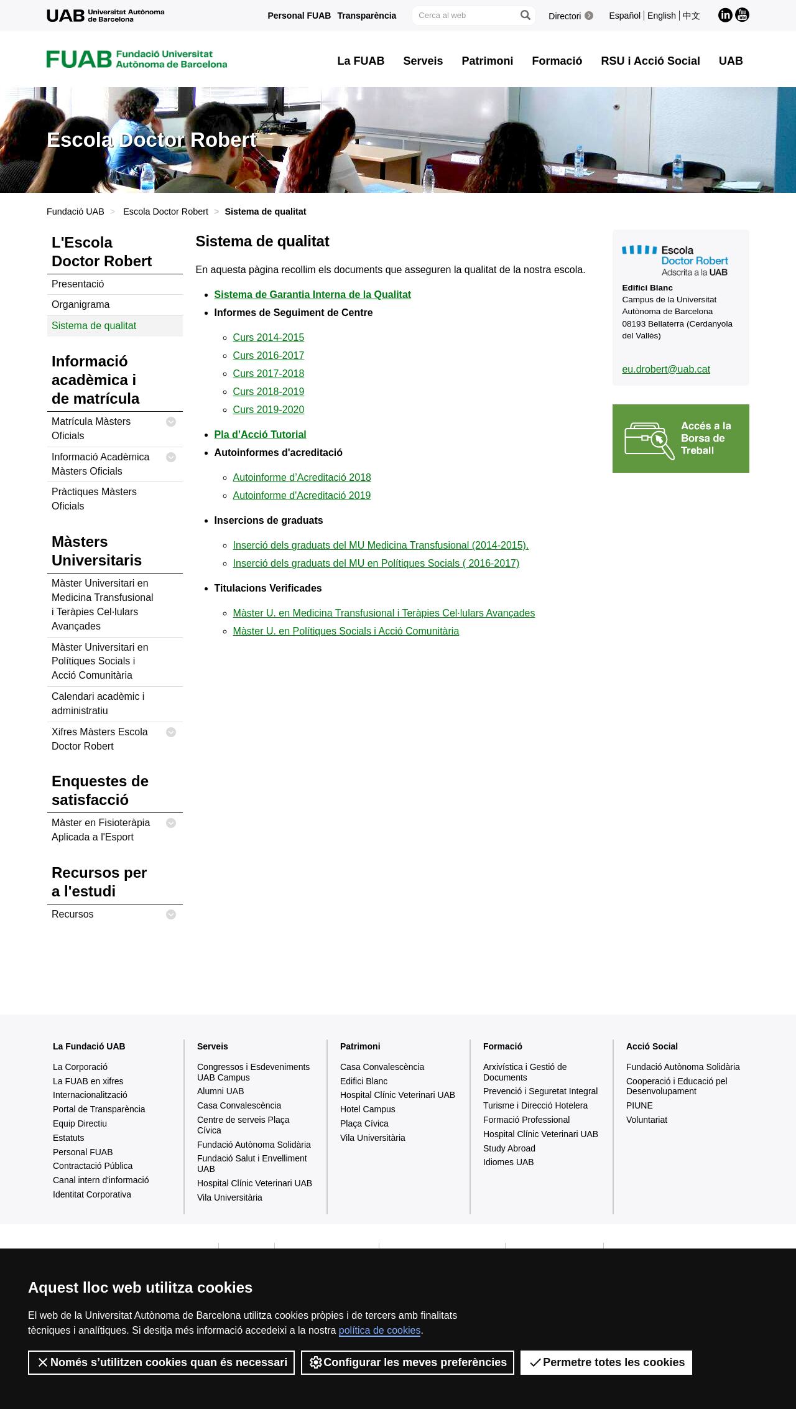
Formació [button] (557, 61)
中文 (691, 16)
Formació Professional (526, 1120)
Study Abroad (509, 1148)
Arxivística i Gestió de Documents (525, 1072)
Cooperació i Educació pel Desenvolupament (677, 1086)
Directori (564, 16)
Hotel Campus (368, 1109)
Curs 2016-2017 (269, 355)
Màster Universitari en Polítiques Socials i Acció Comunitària (100, 661)
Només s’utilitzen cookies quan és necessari (161, 1362)
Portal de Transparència (99, 1109)
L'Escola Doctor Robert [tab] (102, 251)
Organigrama (80, 304)
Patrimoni (360, 1046)
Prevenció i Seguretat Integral (540, 1091)
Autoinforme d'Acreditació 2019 (302, 495)
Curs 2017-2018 (269, 373)
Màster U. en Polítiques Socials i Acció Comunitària (346, 631)
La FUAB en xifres (88, 1081)
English (661, 16)
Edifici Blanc (363, 1081)
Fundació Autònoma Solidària (254, 1145)
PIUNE (639, 1105)
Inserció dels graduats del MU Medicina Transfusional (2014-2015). (381, 545)
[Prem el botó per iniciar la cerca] (524, 15)
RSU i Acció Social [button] (650, 61)
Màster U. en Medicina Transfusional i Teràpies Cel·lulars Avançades (384, 613)
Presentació (78, 284)
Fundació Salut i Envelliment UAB (252, 1163)
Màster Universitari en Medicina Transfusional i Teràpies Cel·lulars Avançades (103, 604)
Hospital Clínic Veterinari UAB (254, 1183)
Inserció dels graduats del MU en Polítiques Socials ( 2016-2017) (376, 563)
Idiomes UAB (508, 1162)
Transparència (366, 16)
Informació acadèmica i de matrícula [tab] (95, 380)
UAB (731, 61)
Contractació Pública (92, 1166)
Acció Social (652, 1046)
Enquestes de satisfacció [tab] (100, 790)
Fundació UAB (75, 211)
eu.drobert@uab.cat (666, 369)
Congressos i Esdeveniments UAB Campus (253, 1072)
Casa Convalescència (239, 1105)
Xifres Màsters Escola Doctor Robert (114, 736)
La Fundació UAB (89, 1046)
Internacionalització (90, 1095)
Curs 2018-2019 (269, 391)
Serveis (212, 1046)
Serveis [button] (423, 61)
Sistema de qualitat (94, 325)
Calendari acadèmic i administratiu (98, 703)
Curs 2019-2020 (269, 409)
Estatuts (69, 1138)
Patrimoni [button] (488, 61)
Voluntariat (646, 1120)
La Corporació (80, 1067)
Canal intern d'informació (101, 1180)
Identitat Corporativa (92, 1194)
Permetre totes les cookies (606, 1362)
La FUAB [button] (360, 61)
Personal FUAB (299, 16)
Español (625, 16)
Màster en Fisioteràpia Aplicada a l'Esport (114, 827)
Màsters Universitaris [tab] (97, 551)
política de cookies (380, 1330)
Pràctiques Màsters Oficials (94, 498)
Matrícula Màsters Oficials (114, 426)
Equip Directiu (80, 1123)
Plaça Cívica (364, 1123)
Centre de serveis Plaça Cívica (243, 1125)
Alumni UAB (220, 1091)
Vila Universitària (229, 1197)
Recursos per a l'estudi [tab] (99, 882)
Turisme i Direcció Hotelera (535, 1105)
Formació (502, 1046)
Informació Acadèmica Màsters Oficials (114, 462)
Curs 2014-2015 (269, 337)
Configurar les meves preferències (407, 1362)
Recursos (114, 914)
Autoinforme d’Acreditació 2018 (302, 477)
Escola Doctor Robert (165, 211)
